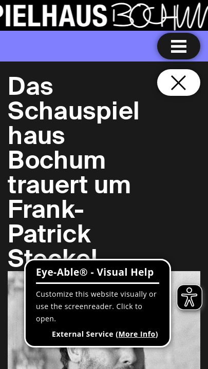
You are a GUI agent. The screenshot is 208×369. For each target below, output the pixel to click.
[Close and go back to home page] (178, 82)
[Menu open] (178, 46)
